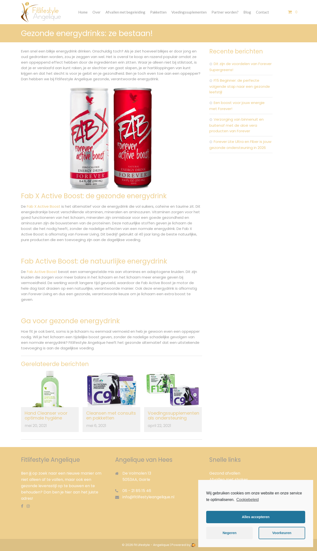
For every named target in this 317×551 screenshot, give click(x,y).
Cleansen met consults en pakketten (111, 415)
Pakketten (158, 12)
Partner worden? (225, 12)
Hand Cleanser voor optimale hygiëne (46, 415)
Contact (262, 12)
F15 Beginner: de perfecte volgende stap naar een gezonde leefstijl (239, 86)
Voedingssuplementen (189, 12)
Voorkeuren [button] (281, 533)
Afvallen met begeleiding (125, 12)
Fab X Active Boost (43, 206)
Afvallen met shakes (228, 479)
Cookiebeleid (247, 500)
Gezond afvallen (224, 473)
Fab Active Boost (42, 271)
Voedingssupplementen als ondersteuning (173, 415)
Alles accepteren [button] (255, 517)
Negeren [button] (230, 533)
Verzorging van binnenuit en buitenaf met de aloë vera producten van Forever (236, 125)
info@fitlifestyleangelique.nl (148, 497)
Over (96, 12)
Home (83, 12)
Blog (247, 12)
